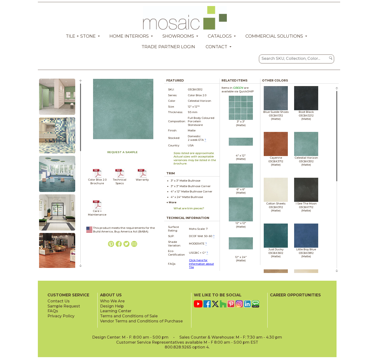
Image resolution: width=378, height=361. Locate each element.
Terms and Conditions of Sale (129, 316)
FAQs (52, 311)
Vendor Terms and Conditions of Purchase (141, 321)
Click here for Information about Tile (201, 264)
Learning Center (115, 311)
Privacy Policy (60, 316)
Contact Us (58, 301)
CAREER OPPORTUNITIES (295, 295)
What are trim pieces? (189, 208)
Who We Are (112, 301)
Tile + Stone (81, 36)
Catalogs (220, 36)
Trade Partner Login (168, 46)
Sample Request (63, 306)
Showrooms (178, 36)
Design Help (112, 306)
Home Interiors (129, 36)
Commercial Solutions (274, 36)
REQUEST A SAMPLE (122, 152)
